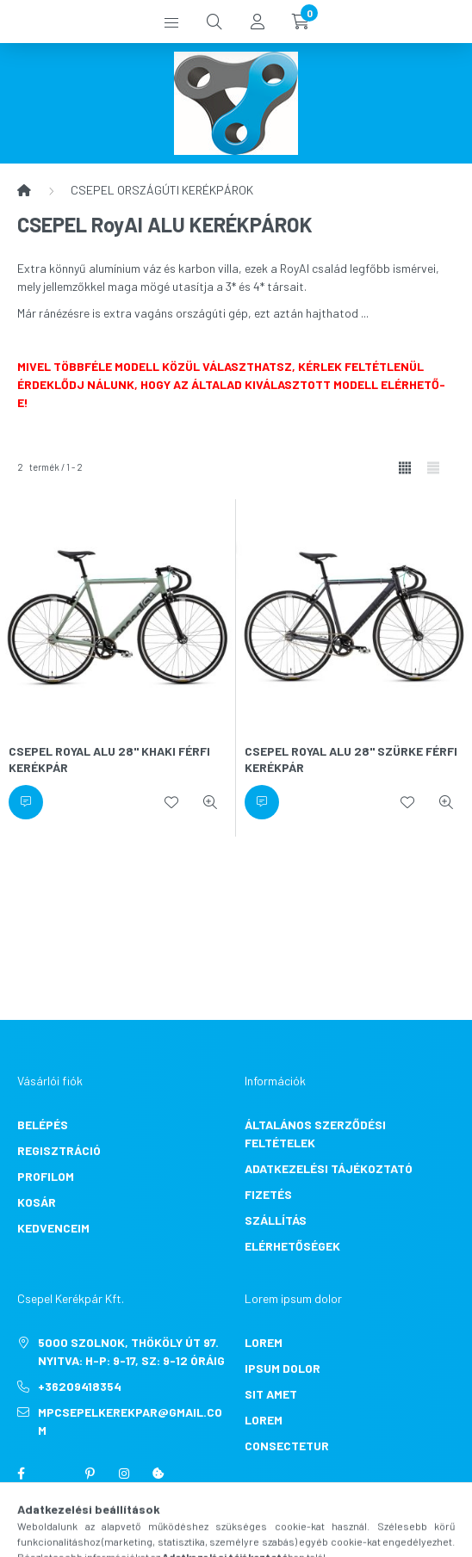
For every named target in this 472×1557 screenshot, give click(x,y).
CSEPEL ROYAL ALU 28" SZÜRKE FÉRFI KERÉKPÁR (351, 759)
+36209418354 (79, 1386)
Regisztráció (59, 1150)
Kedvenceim (53, 1227)
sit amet (271, 1394)
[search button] (214, 21)
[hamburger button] (171, 21)
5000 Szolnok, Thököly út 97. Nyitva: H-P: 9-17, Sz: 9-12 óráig (131, 1351)
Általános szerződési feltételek (315, 1133)
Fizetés (268, 1194)
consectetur (287, 1445)
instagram (124, 1473)
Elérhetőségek (292, 1246)
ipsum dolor (282, 1368)
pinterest (89, 1473)
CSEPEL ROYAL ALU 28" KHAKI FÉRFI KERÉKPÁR (109, 759)
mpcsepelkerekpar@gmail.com (130, 1421)
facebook (20, 1473)
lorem (264, 1342)
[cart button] (300, 21)
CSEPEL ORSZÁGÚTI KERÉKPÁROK (162, 189)
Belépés (42, 1124)
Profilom (45, 1176)
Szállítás (276, 1220)
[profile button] (257, 21)
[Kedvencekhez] (171, 802)
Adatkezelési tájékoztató (329, 1168)
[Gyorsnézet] (210, 802)
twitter (55, 1473)
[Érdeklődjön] (26, 802)
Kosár (36, 1202)
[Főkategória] (24, 190)
